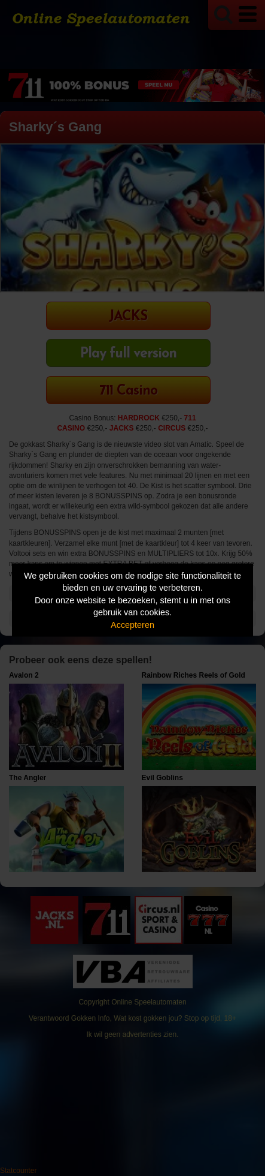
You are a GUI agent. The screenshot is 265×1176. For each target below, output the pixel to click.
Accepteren (132, 624)
